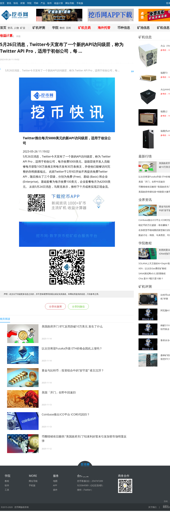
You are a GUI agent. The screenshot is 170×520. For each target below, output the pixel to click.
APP (55, 485)
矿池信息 (143, 27)
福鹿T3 (164, 72)
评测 (22, 3)
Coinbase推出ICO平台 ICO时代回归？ (66, 414)
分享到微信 (78, 306)
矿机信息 (163, 27)
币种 (36, 3)
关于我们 (152, 507)
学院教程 (145, 243)
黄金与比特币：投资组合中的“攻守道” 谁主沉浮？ (73, 370)
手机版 (79, 3)
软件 (49, 3)
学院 (29, 3)
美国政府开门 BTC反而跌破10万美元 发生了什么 (72, 326)
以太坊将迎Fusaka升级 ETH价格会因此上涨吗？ (72, 348)
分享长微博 (55, 306)
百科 (68, 28)
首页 (3, 27)
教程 (62, 28)
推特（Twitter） (85, 489)
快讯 (16, 3)
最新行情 (145, 156)
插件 (55, 489)
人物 (16, 28)
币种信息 (123, 27)
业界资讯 (145, 199)
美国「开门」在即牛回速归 (59, 392)
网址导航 (69, 3)
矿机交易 (84, 27)
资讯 (9, 3)
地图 (55, 480)
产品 (43, 3)
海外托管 (104, 27)
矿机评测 (38, 27)
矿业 (22, 28)
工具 (7, 489)
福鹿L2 (164, 111)
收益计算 (58, 3)
